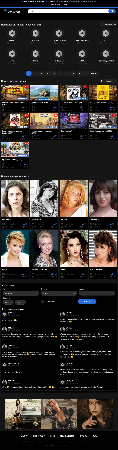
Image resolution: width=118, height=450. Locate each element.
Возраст (6, 298)
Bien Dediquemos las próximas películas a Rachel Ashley (28, 387)
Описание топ (9, 320)
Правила (83, 436)
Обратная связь (67, 436)
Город (81, 289)
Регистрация (55, 5)
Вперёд (94, 73)
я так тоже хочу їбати (11, 372)
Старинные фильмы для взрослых (84, 1)
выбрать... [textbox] (9, 293)
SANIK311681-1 (14, 363)
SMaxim (69, 313)
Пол (4, 289)
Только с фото (49, 302)
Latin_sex (69, 363)
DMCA (95, 436)
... (86, 73)
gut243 (10, 313)
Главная (24, 436)
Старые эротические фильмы (58, 1)
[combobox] (21, 293)
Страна (43, 289)
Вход (65, 5)
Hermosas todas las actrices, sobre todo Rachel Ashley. (81, 387)
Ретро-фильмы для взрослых (34, 1)
